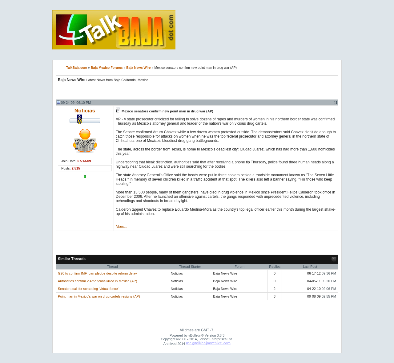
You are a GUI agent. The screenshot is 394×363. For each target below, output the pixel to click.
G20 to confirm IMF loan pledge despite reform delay (97, 273)
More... (121, 226)
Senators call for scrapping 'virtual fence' (88, 289)
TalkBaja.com (76, 67)
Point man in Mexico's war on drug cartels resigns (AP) (99, 296)
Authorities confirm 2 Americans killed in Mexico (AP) (97, 281)
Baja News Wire (138, 67)
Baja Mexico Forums (107, 67)
